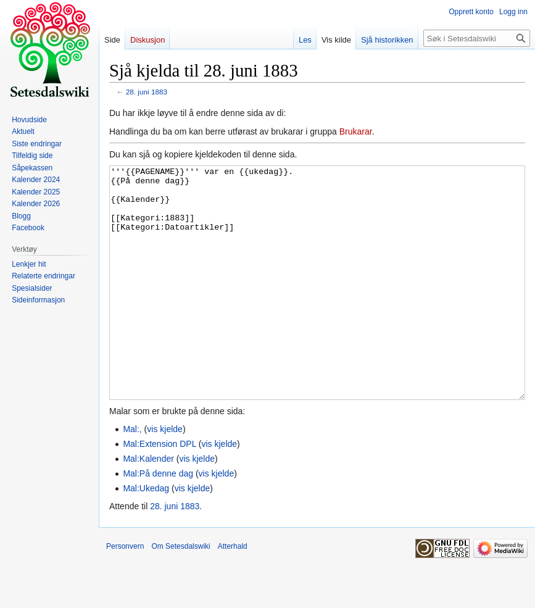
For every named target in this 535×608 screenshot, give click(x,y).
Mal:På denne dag (158, 520)
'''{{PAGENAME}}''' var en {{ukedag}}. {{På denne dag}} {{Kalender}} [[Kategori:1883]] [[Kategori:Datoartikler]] (317, 305)
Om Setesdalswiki (180, 592)
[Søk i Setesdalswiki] (476, 38)
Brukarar (355, 131)
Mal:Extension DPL (159, 490)
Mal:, (132, 475)
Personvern (125, 592)
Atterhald (232, 592)
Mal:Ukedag (146, 534)
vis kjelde (165, 475)
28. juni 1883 (146, 92)
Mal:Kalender (148, 505)
